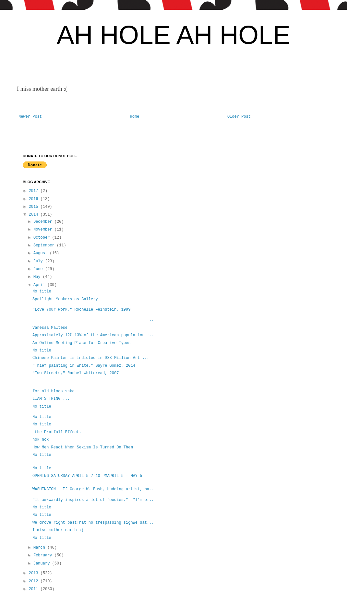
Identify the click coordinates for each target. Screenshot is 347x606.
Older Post (239, 116)
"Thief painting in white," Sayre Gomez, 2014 (83, 365)
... (94, 320)
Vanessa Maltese (49, 328)
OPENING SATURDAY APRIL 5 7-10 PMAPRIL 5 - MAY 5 (87, 476)
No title (41, 291)
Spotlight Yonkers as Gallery (65, 299)
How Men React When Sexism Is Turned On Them (82, 447)
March (40, 547)
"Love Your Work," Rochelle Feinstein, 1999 (81, 309)
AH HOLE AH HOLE (173, 34)
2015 (35, 207)
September (45, 245)
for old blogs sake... (56, 391)
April (40, 285)
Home (134, 116)
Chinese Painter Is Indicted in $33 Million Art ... (90, 358)
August (41, 253)
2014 (35, 214)
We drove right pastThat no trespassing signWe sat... (93, 522)
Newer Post (30, 116)
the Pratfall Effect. (56, 432)
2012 (35, 581)
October (42, 237)
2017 (35, 191)
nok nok (40, 439)
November (43, 229)
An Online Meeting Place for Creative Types (81, 343)
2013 (35, 573)
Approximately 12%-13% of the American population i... (94, 335)
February (43, 555)
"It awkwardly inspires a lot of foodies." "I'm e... (93, 500)
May (38, 277)
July (39, 261)
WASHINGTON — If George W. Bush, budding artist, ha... (94, 489)
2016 (35, 199)
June (39, 269)
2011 (35, 589)
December (43, 222)
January (42, 563)
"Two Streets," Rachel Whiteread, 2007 (75, 373)
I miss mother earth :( (58, 530)
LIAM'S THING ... (51, 399)
